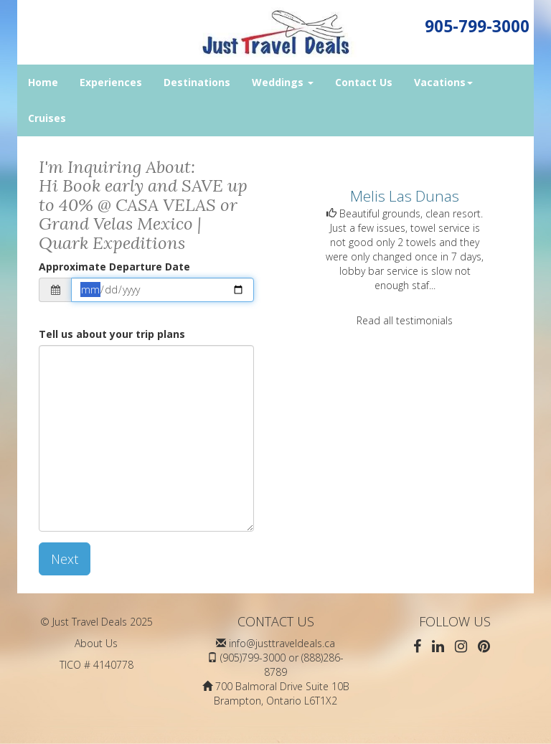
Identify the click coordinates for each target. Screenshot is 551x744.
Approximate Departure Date (114, 266)
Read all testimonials (405, 320)
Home (43, 82)
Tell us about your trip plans (112, 334)
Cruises (47, 118)
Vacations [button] (443, 82)
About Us (96, 643)
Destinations (197, 82)
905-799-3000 (477, 26)
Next (64, 559)
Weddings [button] (283, 82)
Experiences (111, 82)
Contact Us (363, 82)
